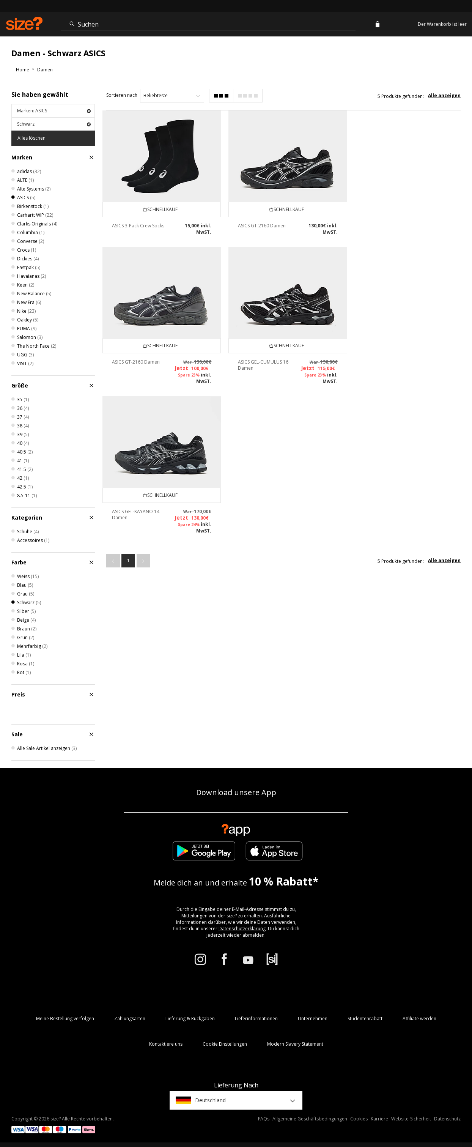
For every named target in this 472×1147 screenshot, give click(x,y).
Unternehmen (312, 1018)
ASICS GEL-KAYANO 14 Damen (261, 377)
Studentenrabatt (365, 1018)
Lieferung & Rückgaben (190, 1018)
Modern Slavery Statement (295, 1044)
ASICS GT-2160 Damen (261, 225)
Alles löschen (31, 138)
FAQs (263, 1118)
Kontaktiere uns (166, 1044)
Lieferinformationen (256, 1018)
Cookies (359, 1118)
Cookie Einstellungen (225, 1044)
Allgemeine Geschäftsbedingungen (309, 1118)
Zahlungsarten (129, 1018)
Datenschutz (447, 1118)
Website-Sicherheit (411, 1118)
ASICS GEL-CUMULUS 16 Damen (137, 377)
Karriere (379, 1118)
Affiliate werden (419, 1018)
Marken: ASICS (54, 110)
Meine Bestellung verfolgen (65, 1018)
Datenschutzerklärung (242, 928)
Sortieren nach (121, 95)
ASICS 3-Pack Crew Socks (138, 225)
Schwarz (54, 124)
